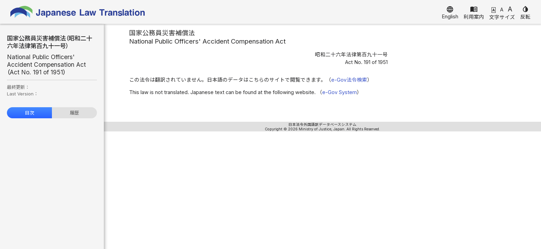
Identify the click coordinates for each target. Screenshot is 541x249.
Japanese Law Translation (77, 12)
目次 (29, 113)
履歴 (74, 113)
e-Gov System (339, 92)
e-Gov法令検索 (349, 80)
